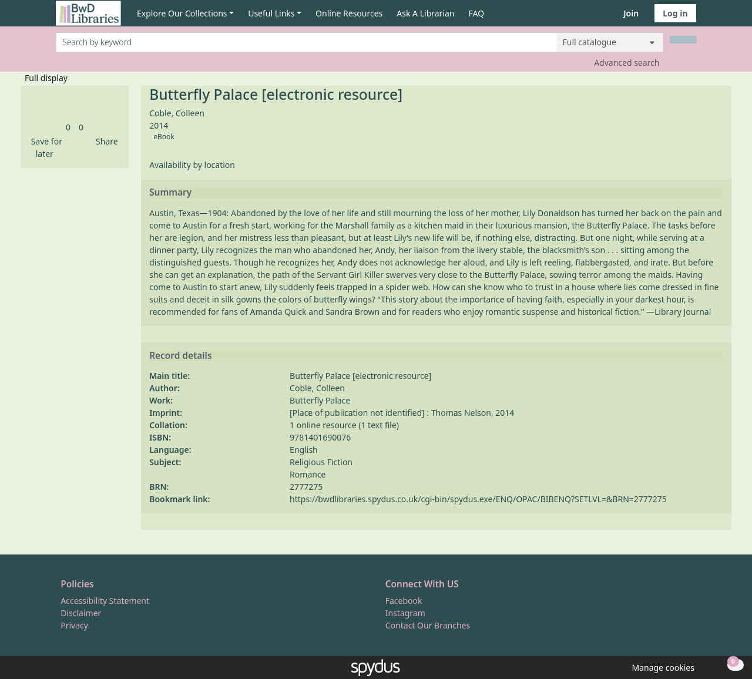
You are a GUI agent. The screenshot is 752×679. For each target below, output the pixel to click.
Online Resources (348, 13)
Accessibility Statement (105, 600)
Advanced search (626, 62)
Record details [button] (180, 356)
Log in (675, 13)
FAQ (477, 13)
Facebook (403, 600)
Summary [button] (170, 192)
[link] (68, 127)
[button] (45, 147)
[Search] (683, 39)
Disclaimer (81, 613)
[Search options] (609, 42)
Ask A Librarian (425, 13)
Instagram (405, 613)
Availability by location (192, 164)
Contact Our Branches (427, 625)
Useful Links (271, 13)
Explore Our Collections (182, 13)
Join (631, 13)
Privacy (74, 625)
